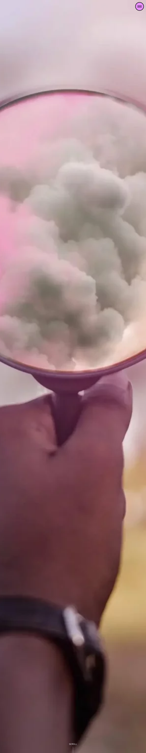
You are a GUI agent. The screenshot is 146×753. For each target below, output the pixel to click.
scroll (73, 744)
